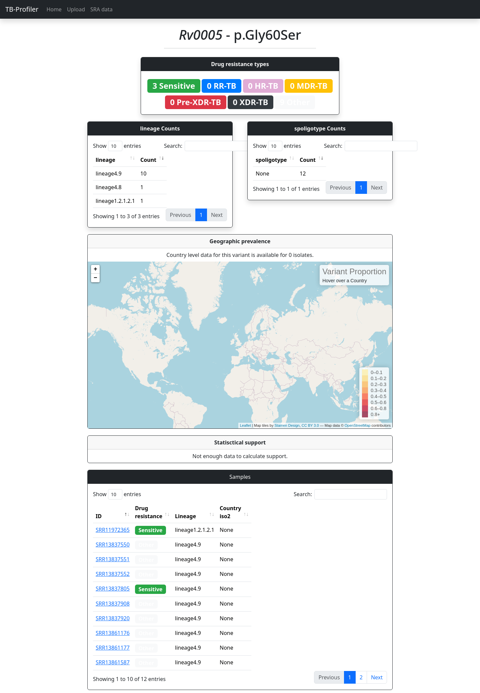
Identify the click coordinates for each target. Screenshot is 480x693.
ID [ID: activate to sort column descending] (99, 508)
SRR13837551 (113, 551)
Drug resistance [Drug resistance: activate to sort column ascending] (156, 508)
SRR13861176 (113, 625)
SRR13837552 (113, 566)
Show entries (117, 146)
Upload (76, 9)
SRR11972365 (113, 522)
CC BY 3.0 (310, 425)
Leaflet (245, 425)
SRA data (101, 9)
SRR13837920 (113, 610)
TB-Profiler (21, 9)
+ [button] (95, 269)
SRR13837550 (113, 536)
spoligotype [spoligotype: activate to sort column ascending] (271, 159)
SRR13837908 (113, 595)
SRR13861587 (113, 654)
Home (54, 9)
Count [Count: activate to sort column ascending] (148, 159)
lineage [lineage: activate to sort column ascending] (105, 159)
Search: (210, 146)
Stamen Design (286, 425)
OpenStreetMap (358, 425)
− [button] (95, 278)
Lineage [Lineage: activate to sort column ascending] (200, 508)
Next (377, 669)
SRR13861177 (113, 639)
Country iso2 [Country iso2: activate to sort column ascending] (251, 508)
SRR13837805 (113, 580)
